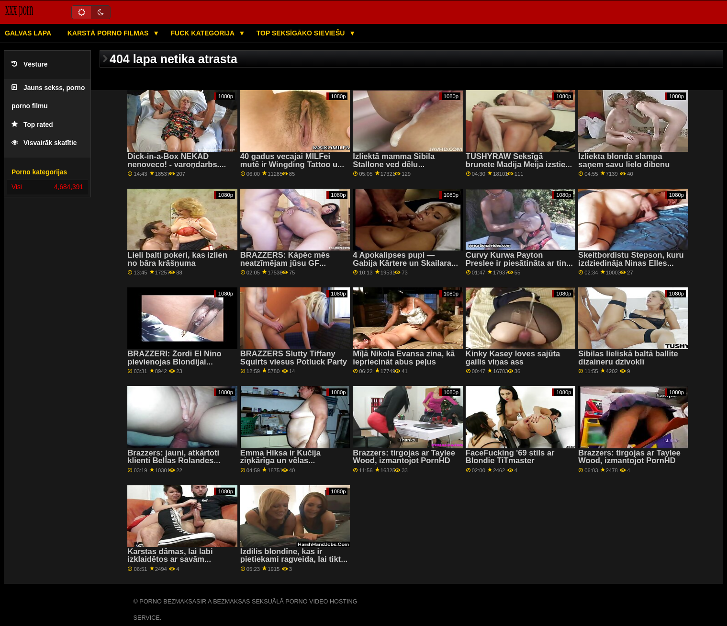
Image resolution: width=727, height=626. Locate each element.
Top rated (32, 124)
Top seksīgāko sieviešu (302, 33)
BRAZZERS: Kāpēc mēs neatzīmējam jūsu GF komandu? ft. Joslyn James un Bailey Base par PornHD (292, 267)
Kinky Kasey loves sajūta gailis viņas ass (513, 357)
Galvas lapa (28, 33)
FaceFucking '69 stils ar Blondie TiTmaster (510, 457)
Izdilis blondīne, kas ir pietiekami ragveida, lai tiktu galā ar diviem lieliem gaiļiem (293, 563)
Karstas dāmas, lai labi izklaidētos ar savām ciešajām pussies (170, 559)
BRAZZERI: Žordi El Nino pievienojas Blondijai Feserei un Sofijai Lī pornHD (180, 361)
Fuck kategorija (203, 33)
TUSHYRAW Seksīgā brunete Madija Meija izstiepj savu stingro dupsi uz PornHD (519, 168)
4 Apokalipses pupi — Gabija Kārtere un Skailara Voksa (402, 262)
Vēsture (29, 64)
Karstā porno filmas (108, 33)
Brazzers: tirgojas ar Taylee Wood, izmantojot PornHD (404, 457)
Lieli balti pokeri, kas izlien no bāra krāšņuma (177, 259)
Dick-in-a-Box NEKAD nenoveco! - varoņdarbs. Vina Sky (173, 164)
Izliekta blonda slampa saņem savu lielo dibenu (624, 160)
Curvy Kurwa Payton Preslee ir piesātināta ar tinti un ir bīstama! (518, 262)
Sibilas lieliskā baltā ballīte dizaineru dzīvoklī (628, 357)
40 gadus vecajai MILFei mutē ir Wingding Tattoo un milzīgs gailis (291, 164)
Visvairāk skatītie (44, 143)
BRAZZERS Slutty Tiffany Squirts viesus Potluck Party (293, 357)
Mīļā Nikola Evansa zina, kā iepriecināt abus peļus (404, 357)
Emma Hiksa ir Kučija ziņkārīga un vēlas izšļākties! (280, 460)
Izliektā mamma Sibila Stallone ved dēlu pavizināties (394, 164)
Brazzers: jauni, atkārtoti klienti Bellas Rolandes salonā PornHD (173, 460)
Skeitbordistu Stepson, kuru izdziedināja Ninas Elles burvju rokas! (630, 262)
